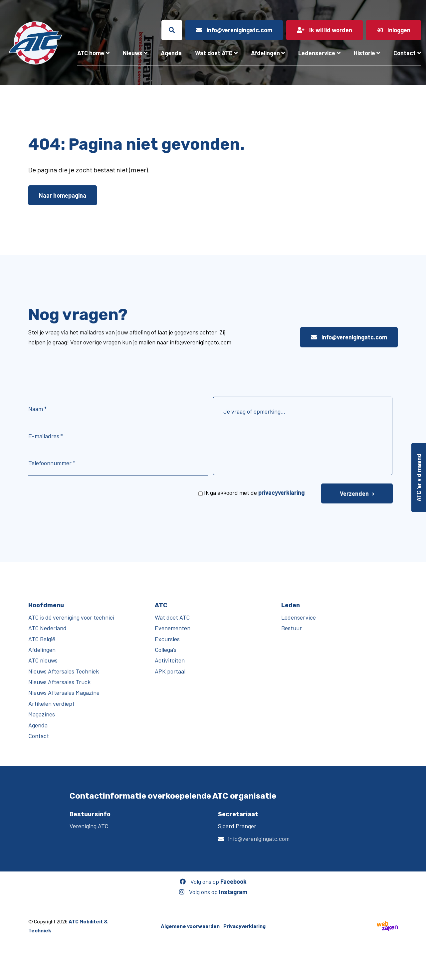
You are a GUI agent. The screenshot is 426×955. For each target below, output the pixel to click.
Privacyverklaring (244, 926)
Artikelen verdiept (51, 703)
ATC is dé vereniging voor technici (71, 617)
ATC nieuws (43, 660)
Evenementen (172, 628)
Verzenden (354, 493)
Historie (364, 53)
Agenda (171, 53)
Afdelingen (265, 53)
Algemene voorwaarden (190, 926)
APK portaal (170, 671)
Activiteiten (170, 660)
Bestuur (291, 628)
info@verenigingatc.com (349, 337)
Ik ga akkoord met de (254, 492)
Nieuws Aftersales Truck (59, 681)
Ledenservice (316, 53)
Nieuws (132, 53)
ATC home (90, 53)
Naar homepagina (62, 195)
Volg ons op (213, 881)
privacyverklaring (281, 492)
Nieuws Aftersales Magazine (64, 692)
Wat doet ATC (213, 53)
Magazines (41, 714)
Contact (404, 53)
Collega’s (165, 649)
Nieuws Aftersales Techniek (63, 671)
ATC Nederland (47, 628)
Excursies (167, 639)
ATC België (41, 639)
